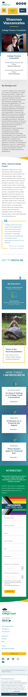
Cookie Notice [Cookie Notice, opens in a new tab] (16, 691)
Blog (3, 641)
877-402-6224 (9, 486)
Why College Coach (7, 626)
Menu (22, 10)
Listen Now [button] (13, 401)
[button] (4, 10)
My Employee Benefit (8, 648)
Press (3, 646)
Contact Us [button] (12, 11)
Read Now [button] (13, 429)
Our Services (5, 631)
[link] (14, 396)
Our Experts (5, 629)
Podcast (4, 638)
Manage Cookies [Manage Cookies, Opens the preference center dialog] (14, 694)
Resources (5, 636)
